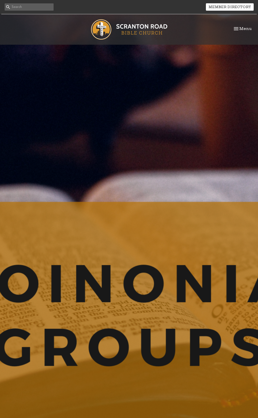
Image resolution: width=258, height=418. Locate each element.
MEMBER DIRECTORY (229, 7)
